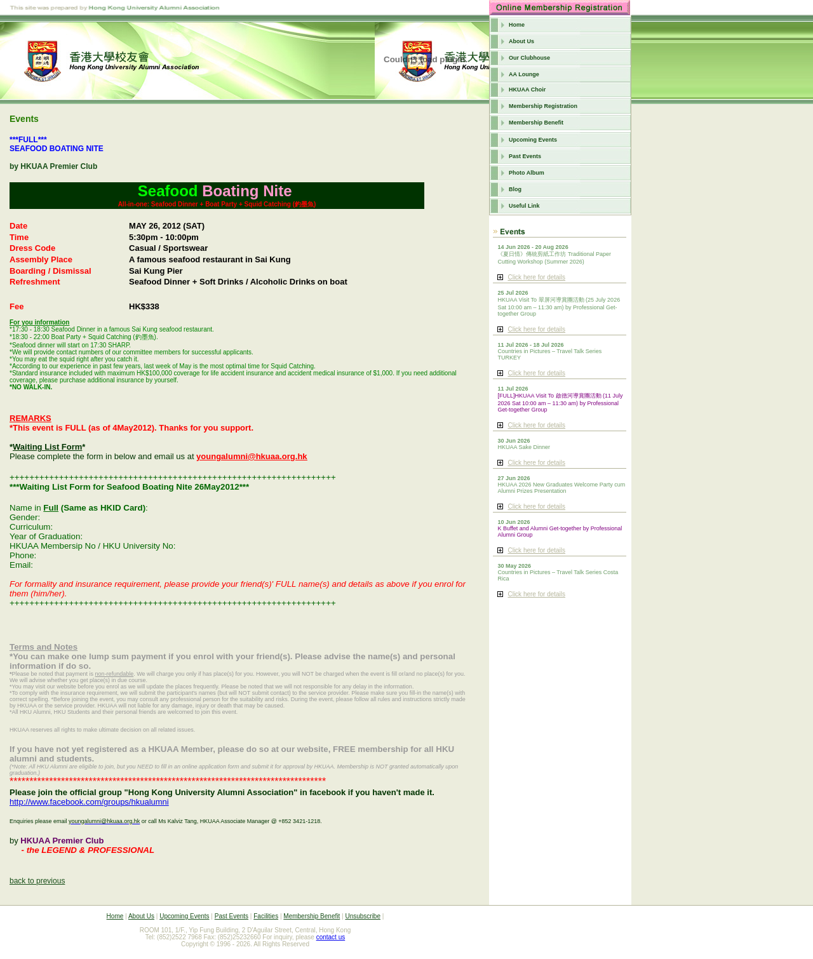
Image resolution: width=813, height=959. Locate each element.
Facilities (265, 916)
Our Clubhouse (529, 58)
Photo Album (526, 173)
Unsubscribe (362, 916)
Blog (515, 189)
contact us (331, 937)
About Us (521, 41)
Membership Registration (543, 106)
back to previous (37, 880)
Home (517, 25)
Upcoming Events (533, 140)
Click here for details (536, 277)
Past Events (525, 156)
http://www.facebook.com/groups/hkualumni (89, 802)
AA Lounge (524, 74)
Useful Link (524, 206)
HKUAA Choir (527, 89)
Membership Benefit (536, 122)
